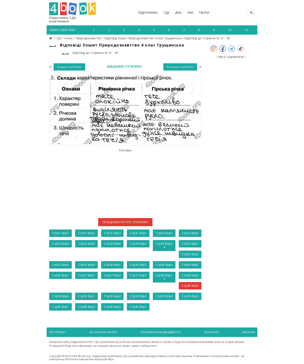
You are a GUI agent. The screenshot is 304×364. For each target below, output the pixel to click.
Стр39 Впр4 (164, 296)
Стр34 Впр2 (138, 244)
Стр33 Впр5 (86, 244)
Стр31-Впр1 (138, 233)
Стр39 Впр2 (112, 296)
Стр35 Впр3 (60, 265)
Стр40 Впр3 (112, 307)
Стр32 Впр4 (60, 244)
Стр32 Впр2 (164, 233)
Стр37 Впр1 (86, 275)
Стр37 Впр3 (138, 275)
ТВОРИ (204, 13)
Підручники (147, 13)
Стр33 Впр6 (112, 244)
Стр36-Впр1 (60, 275)
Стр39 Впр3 (138, 296)
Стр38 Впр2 (190, 275)
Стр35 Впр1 (190, 244)
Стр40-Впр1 (138, 307)
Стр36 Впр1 (112, 265)
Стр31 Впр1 (60, 233)
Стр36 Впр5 (190, 265)
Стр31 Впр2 (86, 233)
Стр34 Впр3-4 (164, 245)
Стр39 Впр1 (86, 296)
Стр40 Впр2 (86, 307)
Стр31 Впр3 (112, 233)
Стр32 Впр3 (190, 233)
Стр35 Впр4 (86, 265)
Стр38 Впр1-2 (164, 277)
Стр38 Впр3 (190, 286)
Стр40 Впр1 (60, 307)
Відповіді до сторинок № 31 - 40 (207, 38)
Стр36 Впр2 (138, 265)
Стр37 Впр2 (112, 275)
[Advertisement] (125, 181)
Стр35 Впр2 (190, 254)
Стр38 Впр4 (60, 296)
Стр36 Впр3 (164, 265)
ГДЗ (166, 13)
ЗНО (190, 13)
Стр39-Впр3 (190, 296)
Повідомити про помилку (125, 222)
